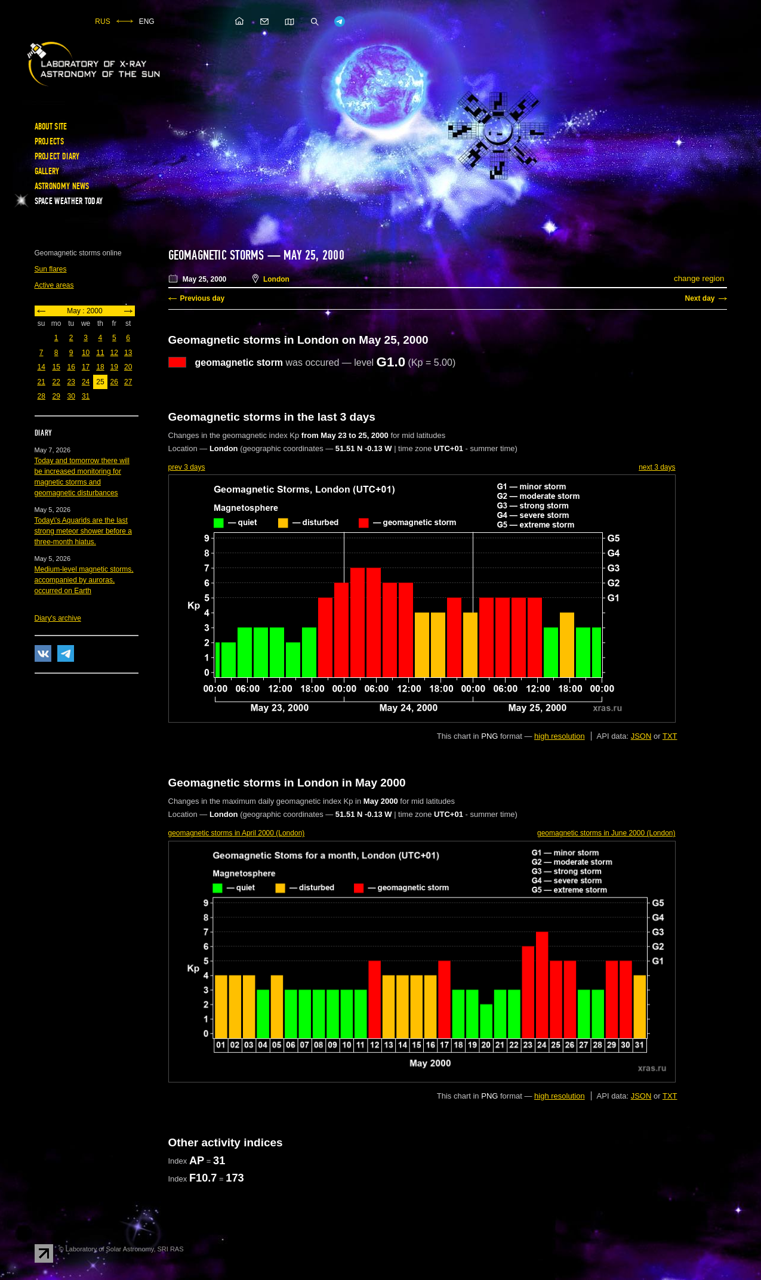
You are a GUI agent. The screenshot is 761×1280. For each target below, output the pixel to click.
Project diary (57, 156)
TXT (670, 736)
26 (114, 382)
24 (86, 382)
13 (128, 352)
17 (86, 367)
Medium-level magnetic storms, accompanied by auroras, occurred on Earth (84, 580)
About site (51, 126)
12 (114, 352)
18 (100, 367)
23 (71, 382)
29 (56, 396)
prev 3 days (186, 467)
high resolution (559, 736)
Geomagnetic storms (217, 255)
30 (71, 396)
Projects (49, 141)
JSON (641, 736)
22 (56, 382)
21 (41, 382)
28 (41, 396)
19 (114, 367)
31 (86, 396)
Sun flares (51, 269)
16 (71, 367)
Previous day (202, 298)
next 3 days (657, 467)
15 (56, 367)
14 (41, 367)
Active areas (54, 285)
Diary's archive (58, 618)
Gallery (47, 171)
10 (86, 352)
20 (128, 367)
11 (100, 352)
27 (128, 382)
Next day (699, 298)
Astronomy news (62, 186)
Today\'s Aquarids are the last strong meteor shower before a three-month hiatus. (83, 531)
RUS (102, 21)
